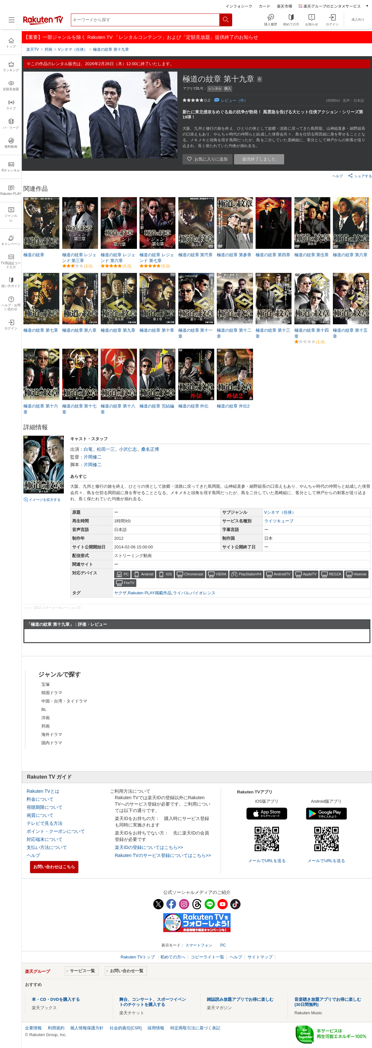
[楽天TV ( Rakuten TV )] (43, 23)
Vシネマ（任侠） (280, 512)
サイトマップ (260, 957)
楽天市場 (284, 6)
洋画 (45, 717)
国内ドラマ (51, 742)
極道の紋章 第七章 (40, 330)
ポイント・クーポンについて (56, 831)
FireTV (129, 583)
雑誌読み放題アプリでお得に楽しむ (240, 999)
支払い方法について (47, 847)
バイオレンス (203, 592)
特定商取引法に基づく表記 (195, 1028)
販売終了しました (259, 159)
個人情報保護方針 (87, 1028)
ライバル (181, 592)
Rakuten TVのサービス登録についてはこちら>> (163, 855)
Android (147, 574)
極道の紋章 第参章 (234, 254)
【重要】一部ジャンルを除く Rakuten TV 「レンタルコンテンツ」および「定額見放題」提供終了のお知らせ (140, 37)
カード (264, 6)
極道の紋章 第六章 (350, 254)
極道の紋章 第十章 (157, 330)
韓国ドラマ (51, 692)
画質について (40, 815)
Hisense (360, 574)
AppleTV (310, 574)
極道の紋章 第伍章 (311, 254)
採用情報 (156, 1028)
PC (126, 574)
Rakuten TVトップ (138, 957)
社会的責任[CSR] (126, 1028)
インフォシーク (238, 6)
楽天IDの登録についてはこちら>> (149, 847)
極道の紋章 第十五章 (350, 333)
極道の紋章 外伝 (193, 406)
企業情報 (33, 1028)
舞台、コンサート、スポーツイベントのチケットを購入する (152, 1002)
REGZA (335, 574)
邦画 (45, 726)
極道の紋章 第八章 (79, 330)
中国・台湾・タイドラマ (64, 701)
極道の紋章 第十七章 (79, 409)
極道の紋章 (33, 254)
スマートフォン (198, 945)
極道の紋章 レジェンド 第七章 (157, 257)
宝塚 (45, 684)
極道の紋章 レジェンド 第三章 (79, 257)
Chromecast (193, 574)
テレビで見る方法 (45, 823)
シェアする (360, 175)
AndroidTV (282, 574)
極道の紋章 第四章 (273, 254)
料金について (40, 799)
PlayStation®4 (250, 574)
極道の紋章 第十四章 (311, 333)
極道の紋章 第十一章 (195, 333)
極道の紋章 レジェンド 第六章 (118, 257)
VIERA (221, 574)
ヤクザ (120, 592)
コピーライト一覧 (207, 957)
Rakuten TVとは (43, 791)
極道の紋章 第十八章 (118, 409)
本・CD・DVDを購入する (56, 999)
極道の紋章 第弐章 (195, 254)
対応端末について (45, 839)
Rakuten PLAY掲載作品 (150, 592)
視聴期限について (45, 807)
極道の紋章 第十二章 (234, 333)
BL (43, 709)
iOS (169, 574)
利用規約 (56, 1028)
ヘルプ (337, 176)
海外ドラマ (51, 734)
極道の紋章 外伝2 (233, 406)
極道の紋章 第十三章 (273, 333)
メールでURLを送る (267, 860)
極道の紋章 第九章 (118, 330)
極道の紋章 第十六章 (40, 409)
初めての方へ (172, 957)
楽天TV (32, 49)
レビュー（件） (234, 100)
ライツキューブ (278, 521)
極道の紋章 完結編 (157, 406)
